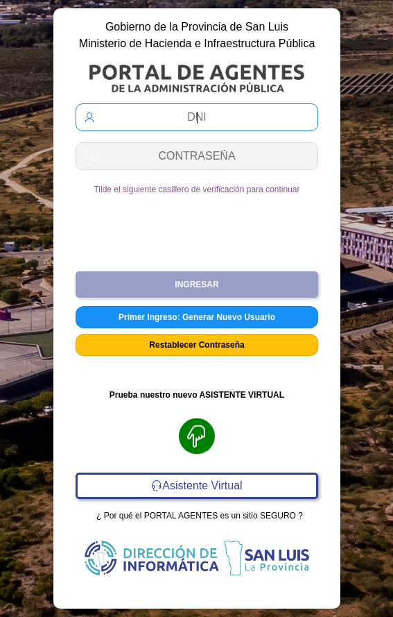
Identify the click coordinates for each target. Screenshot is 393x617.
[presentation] (196, 228)
